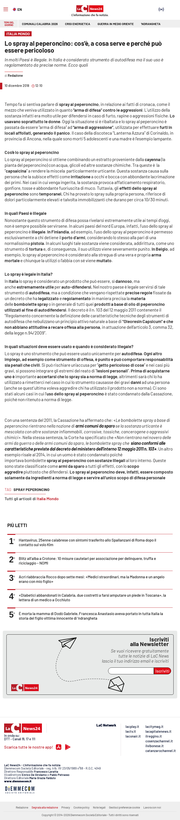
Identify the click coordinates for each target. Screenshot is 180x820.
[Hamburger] (5, 9)
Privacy (65, 807)
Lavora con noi (152, 807)
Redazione (22, 807)
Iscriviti (162, 670)
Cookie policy (82, 807)
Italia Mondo (48, 498)
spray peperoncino (31, 489)
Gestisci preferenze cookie (124, 807)
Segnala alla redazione (45, 807)
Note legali (99, 807)
